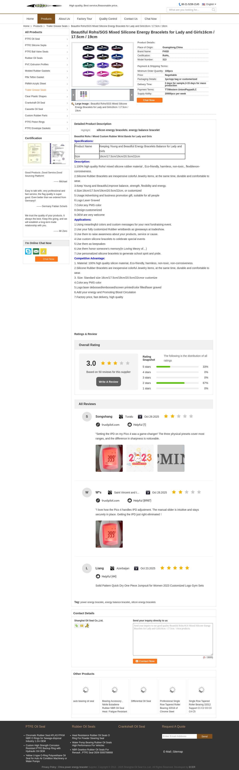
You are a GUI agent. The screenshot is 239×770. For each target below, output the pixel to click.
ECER (192, 767)
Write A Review (108, 381)
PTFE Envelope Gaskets (37, 128)
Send (205, 736)
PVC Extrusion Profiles (36, 64)
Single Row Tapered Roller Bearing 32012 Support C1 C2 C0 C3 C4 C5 (200, 706)
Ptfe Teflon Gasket (34, 77)
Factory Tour (84, 18)
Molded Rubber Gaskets (37, 70)
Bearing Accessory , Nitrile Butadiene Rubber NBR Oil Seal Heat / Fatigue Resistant (114, 706)
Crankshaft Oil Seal (35, 102)
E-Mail (167, 751)
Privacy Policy (49, 767)
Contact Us (131, 18)
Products (46, 18)
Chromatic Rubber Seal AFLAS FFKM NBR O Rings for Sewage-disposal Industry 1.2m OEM (45, 738)
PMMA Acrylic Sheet (35, 83)
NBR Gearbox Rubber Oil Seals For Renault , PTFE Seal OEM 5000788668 (92, 751)
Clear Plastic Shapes (36, 96)
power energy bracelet (91, 602)
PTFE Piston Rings (35, 122)
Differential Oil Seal (141, 701)
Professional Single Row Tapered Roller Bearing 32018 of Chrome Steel (170, 706)
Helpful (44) (109, 576)
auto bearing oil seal (83, 701)
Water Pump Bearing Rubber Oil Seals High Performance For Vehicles (92, 744)
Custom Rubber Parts (36, 115)
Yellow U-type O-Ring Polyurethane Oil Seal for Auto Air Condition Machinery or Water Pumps (46, 758)
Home (30, 18)
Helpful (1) (140, 425)
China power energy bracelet (73, 767)
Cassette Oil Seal (34, 109)
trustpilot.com (111, 425)
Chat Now (150, 18)
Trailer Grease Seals (57, 26)
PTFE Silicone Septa (36, 45)
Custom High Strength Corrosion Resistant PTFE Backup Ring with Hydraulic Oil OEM (43, 748)
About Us (64, 18)
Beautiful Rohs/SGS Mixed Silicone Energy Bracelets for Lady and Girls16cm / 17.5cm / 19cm (101, 107)
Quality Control (108, 18)
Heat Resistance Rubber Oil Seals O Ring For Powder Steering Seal (91, 737)
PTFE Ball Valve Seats (36, 51)
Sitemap (178, 751)
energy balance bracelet (117, 602)
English (210, 4)
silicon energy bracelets (143, 602)
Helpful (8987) (142, 500)
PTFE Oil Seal (32, 39)
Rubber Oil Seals (34, 58)
